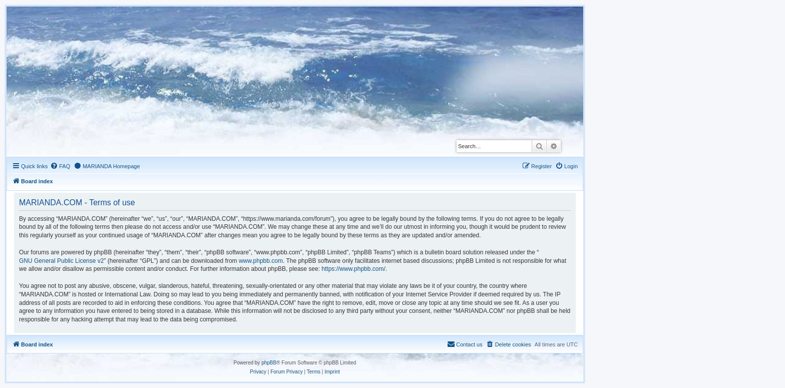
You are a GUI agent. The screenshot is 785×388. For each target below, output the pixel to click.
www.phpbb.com (261, 260)
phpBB (268, 362)
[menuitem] (60, 166)
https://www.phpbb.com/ (353, 268)
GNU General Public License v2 (61, 260)
